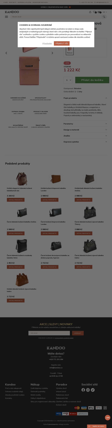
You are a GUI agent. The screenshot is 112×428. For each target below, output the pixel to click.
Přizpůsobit (47, 43)
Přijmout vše (61, 43)
